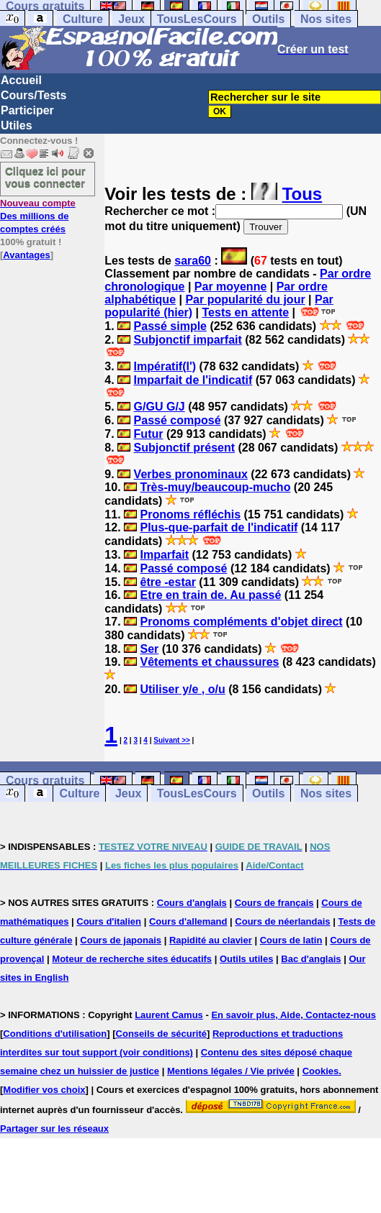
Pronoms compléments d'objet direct (241, 621)
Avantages (26, 255)
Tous (302, 193)
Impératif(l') (165, 366)
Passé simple (170, 326)
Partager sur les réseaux (54, 1128)
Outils (268, 19)
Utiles (16, 125)
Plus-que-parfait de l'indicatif (218, 527)
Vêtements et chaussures (209, 662)
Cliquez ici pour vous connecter (45, 177)
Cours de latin (291, 940)
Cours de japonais (120, 940)
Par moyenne (230, 286)
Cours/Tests (33, 95)
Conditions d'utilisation (55, 1033)
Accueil (21, 80)
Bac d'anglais (311, 958)
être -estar (167, 582)
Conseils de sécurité (161, 1033)
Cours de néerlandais (282, 921)
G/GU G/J (159, 406)
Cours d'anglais (192, 902)
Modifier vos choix (44, 1089)
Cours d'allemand (188, 921)
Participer (27, 110)
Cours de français (274, 902)
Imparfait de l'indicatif (193, 380)
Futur (148, 434)
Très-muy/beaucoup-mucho (215, 487)
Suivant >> (171, 740)
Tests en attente (246, 312)
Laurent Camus (169, 1015)
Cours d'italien (108, 921)
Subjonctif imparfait (188, 340)
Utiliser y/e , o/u (182, 689)
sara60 (192, 261)
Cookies (320, 1071)
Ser (149, 649)
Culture (83, 19)
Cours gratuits (45, 780)
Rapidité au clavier (210, 940)
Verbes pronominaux (191, 474)
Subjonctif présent (184, 447)
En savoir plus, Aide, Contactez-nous (293, 1015)
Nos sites (325, 19)
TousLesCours (197, 19)
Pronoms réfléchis (190, 514)
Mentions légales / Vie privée (231, 1071)
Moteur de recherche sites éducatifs (132, 958)
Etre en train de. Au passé (210, 595)
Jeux (131, 19)
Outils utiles (246, 958)
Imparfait (164, 555)
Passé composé (177, 420)
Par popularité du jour (245, 299)
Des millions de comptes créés (38, 216)
